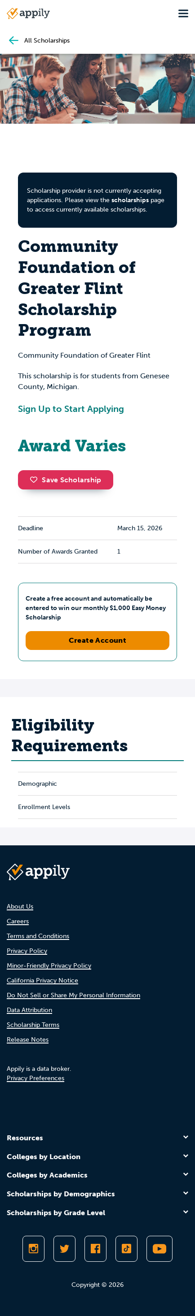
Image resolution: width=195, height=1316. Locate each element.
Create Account (98, 640)
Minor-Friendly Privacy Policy (49, 966)
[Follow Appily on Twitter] (64, 1249)
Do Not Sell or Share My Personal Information (73, 995)
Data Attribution (29, 1010)
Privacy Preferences (35, 1078)
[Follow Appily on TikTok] (126, 1249)
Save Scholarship (65, 480)
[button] (36, 479)
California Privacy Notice (42, 980)
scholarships (130, 200)
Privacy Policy (27, 951)
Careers (18, 921)
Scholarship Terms (33, 1025)
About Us (20, 906)
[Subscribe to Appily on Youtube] (159, 1249)
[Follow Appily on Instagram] (33, 1249)
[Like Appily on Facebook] (95, 1249)
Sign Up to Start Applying (71, 408)
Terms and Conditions (38, 936)
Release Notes (28, 1039)
